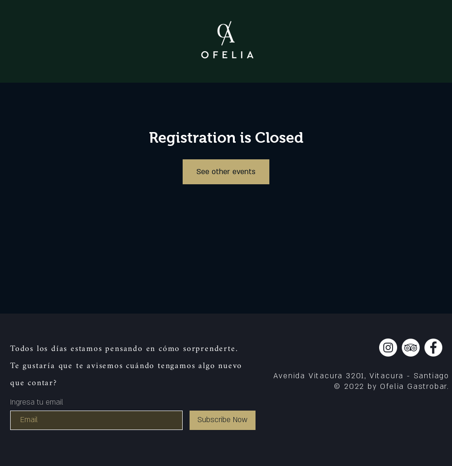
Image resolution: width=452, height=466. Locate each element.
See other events (226, 172)
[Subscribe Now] (223, 420)
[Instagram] (388, 348)
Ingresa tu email (36, 402)
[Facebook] (433, 348)
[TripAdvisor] (411, 348)
